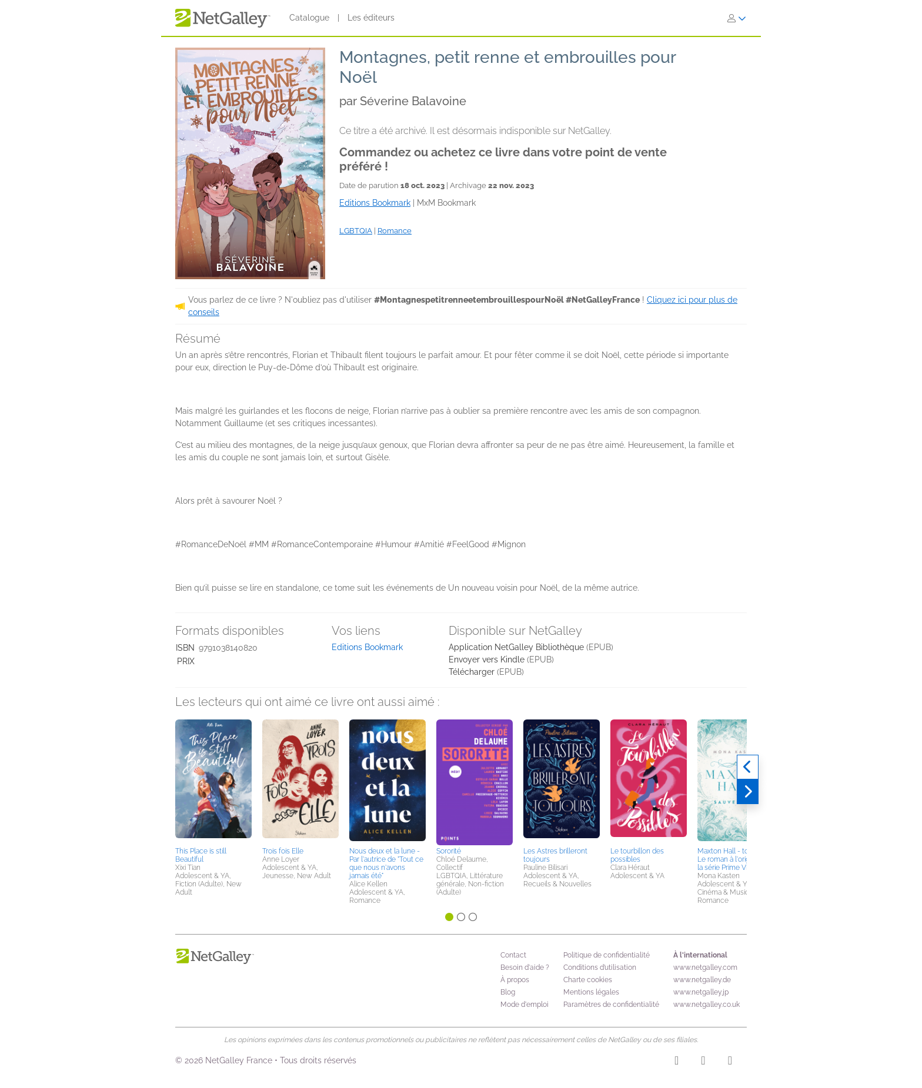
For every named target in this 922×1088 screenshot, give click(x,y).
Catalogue (309, 17)
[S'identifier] (737, 18)
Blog (507, 992)
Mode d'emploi (524, 1004)
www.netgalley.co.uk (706, 1004)
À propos (514, 980)
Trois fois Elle (282, 851)
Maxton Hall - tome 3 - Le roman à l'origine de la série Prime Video (733, 859)
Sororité (448, 851)
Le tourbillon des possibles (637, 855)
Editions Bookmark (367, 647)
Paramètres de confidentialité (611, 1004)
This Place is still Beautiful (200, 855)
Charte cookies (587, 980)
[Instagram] (676, 1062)
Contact (513, 955)
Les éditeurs (371, 17)
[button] (213, 781)
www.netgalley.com (705, 967)
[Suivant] (748, 791)
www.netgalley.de (702, 980)
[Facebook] (703, 1062)
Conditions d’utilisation (599, 967)
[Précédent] (748, 767)
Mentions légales (591, 992)
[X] (730, 1062)
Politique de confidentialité (606, 955)
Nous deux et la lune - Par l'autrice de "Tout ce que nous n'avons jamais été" (386, 863)
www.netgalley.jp (701, 992)
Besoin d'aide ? (524, 967)
